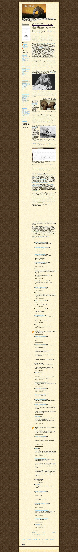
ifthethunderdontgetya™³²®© (41, 247)
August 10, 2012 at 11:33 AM (39, 306)
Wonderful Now (24, 121)
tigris (24, 48)
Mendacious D (24, 86)
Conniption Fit (24, 63)
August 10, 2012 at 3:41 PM (39, 379)
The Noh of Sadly (25, 112)
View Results (26, 37)
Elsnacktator (24, 70)
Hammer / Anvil (24, 74)
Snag (23, 102)
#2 (39, 539)
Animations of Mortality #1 (32, 539)
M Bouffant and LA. (25, 85)
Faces (24, 541)
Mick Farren (24, 87)
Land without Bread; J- (26, 81)
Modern (46, 539)
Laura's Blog (24, 82)
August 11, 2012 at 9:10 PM (39, 507)
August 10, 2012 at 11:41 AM (39, 322)
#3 (42, 539)
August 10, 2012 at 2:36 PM (39, 370)
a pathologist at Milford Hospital (35, 103)
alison (36, 448)
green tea (46, 30)
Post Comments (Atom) (41, 534)
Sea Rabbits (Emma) (25, 100)
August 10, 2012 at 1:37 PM (39, 334)
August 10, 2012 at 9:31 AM (39, 278)
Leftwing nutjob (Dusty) (26, 83)
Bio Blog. (23, 59)
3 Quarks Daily (24, 54)
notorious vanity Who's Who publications (40, 182)
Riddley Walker (24, 97)
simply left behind (25, 101)
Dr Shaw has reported (35, 127)
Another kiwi (25, 44)
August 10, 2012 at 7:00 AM (39, 251)
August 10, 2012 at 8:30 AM (39, 259)
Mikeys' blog (24, 88)
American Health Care (37, 237)
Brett (24, 45)
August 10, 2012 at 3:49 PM (39, 414)
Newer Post (34, 532)
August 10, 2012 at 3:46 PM (39, 386)
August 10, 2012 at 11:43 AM (39, 327)
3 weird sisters (24, 55)
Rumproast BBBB (25, 98)
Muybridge (52, 539)
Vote (26, 35)
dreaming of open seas (26, 69)
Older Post (54, 532)
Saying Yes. (24, 99)
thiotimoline (40, 202)
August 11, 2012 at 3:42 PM (39, 482)
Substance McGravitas (40, 254)
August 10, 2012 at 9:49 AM (39, 290)
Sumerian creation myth (38, 167)
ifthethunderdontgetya (25, 77)
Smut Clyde (25, 47)
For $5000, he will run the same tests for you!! (41, 143)
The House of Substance (26, 111)
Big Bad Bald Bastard (39, 315)
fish (36, 330)
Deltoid (23, 64)
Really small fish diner (25, 96)
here (34, 141)
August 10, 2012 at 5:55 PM (39, 434)
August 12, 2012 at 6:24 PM (39, 527)
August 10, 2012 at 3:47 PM (39, 396)
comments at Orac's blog (36, 231)
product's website (43, 179)
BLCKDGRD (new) (25, 60)
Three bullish (24, 117)
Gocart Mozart (24, 73)
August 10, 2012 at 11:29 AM (39, 298)
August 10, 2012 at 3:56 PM (39, 423)
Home (44, 532)
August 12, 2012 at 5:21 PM (39, 522)
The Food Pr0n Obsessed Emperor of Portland (25, 109)
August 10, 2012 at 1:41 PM (39, 342)
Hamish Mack (25, 46)
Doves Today (24, 68)
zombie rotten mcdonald (40, 242)
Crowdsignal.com (26, 39)
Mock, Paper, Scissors (25, 89)
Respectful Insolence (42, 174)
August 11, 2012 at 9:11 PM (39, 515)
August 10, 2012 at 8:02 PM (39, 446)
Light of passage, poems (26, 84)
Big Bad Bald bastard (25, 58)
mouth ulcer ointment (36, 177)
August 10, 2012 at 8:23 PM (39, 455)
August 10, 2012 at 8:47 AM (39, 266)
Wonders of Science (44, 237)
